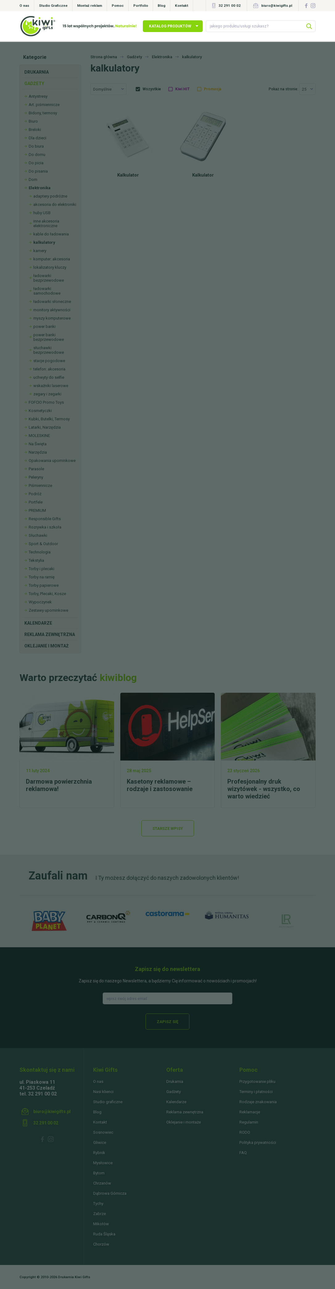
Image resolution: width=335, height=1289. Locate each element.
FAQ (243, 1152)
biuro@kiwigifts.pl (276, 5)
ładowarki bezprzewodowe (48, 278)
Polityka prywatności (257, 1142)
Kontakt (181, 5)
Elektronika (40, 188)
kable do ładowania (51, 234)
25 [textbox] (304, 89)
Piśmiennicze (40, 485)
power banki (44, 326)
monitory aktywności (51, 310)
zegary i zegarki (47, 394)
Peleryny (36, 477)
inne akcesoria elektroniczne (46, 223)
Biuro (33, 121)
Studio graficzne (107, 1101)
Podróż (35, 494)
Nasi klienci (103, 1091)
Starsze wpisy (167, 828)
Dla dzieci (37, 138)
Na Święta (38, 444)
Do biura (36, 146)
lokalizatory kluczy (49, 267)
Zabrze (99, 1213)
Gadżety (34, 83)
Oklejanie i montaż (46, 645)
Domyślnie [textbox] (102, 89)
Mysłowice (103, 1163)
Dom (33, 179)
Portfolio (140, 5)
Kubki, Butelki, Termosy (49, 419)
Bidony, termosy (43, 113)
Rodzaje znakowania (258, 1101)
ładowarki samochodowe (46, 291)
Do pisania (38, 171)
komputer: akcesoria (51, 259)
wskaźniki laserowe (50, 385)
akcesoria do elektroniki (54, 204)
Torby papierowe (44, 585)
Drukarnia (36, 72)
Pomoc (118, 5)
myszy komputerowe (52, 318)
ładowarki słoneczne (52, 301)
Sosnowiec (103, 1132)
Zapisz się (167, 1021)
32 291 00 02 (229, 5)
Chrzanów (102, 1183)
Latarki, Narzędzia (45, 427)
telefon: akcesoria (49, 369)
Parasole (36, 469)
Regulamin (248, 1122)
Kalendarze (38, 623)
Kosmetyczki (40, 410)
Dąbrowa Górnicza (109, 1193)
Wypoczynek (40, 602)
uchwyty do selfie (48, 377)
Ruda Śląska (104, 1234)
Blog (161, 5)
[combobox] (108, 89)
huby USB (42, 212)
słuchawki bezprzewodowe (48, 350)
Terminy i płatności (256, 1091)
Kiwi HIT (182, 89)
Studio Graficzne (53, 5)
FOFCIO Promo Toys (46, 402)
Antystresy (38, 96)
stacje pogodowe (49, 360)
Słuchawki (38, 535)
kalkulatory (44, 242)
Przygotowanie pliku (257, 1081)
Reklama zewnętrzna (49, 634)
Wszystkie (152, 89)
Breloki (35, 129)
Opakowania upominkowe (52, 460)
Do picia (36, 163)
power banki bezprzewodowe (48, 337)
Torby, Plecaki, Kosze (47, 593)
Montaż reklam (89, 5)
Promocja (212, 89)
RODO (244, 1132)
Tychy (98, 1203)
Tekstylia (36, 560)
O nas (24, 5)
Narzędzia (38, 452)
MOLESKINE (39, 435)
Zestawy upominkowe (48, 610)
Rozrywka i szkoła (45, 527)
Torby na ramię (42, 577)
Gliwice (99, 1142)
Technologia (40, 552)
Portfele (36, 502)
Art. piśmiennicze (44, 104)
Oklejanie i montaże (183, 1122)
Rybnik (99, 1152)
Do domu (37, 154)
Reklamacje (249, 1112)
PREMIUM (37, 510)
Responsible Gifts (45, 518)
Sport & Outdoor (43, 543)
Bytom (99, 1173)
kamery (39, 250)
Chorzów (101, 1244)
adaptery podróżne (50, 196)
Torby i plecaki (41, 568)
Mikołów (101, 1224)
